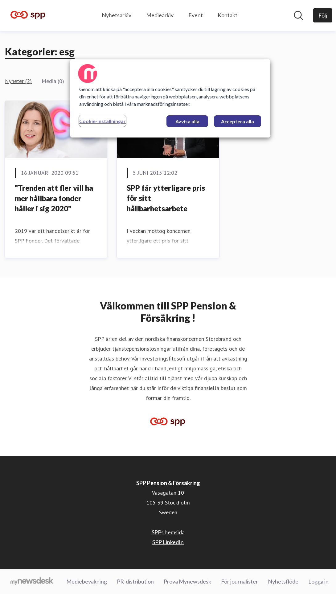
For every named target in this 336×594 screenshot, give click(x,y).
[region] (170, 98)
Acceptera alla (237, 121)
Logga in (318, 581)
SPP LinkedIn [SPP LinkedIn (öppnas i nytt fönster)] (168, 542)
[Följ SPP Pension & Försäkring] (322, 15)
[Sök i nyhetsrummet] (298, 15)
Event (195, 15)
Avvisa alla (187, 121)
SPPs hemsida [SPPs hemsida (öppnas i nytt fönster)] (168, 532)
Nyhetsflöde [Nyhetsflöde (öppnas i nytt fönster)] (283, 581)
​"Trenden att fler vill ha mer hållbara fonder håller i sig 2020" (54, 198)
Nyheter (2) (18, 81)
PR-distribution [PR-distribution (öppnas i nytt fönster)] (135, 581)
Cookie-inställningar (102, 121)
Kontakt (227, 15)
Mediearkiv (160, 15)
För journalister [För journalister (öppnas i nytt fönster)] (239, 581)
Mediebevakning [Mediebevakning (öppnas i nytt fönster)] (86, 581)
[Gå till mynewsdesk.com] (31, 582)
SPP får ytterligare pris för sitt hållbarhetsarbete (166, 198)
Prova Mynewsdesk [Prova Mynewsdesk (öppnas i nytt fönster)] (187, 581)
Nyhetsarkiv (116, 15)
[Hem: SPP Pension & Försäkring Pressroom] (28, 15)
